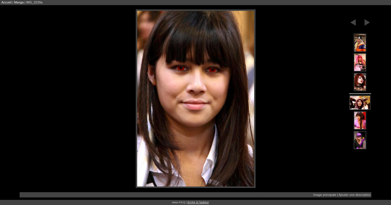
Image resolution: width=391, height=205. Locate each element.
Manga (19, 2)
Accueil (6, 2)
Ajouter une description (355, 194)
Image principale (324, 194)
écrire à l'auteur (198, 202)
